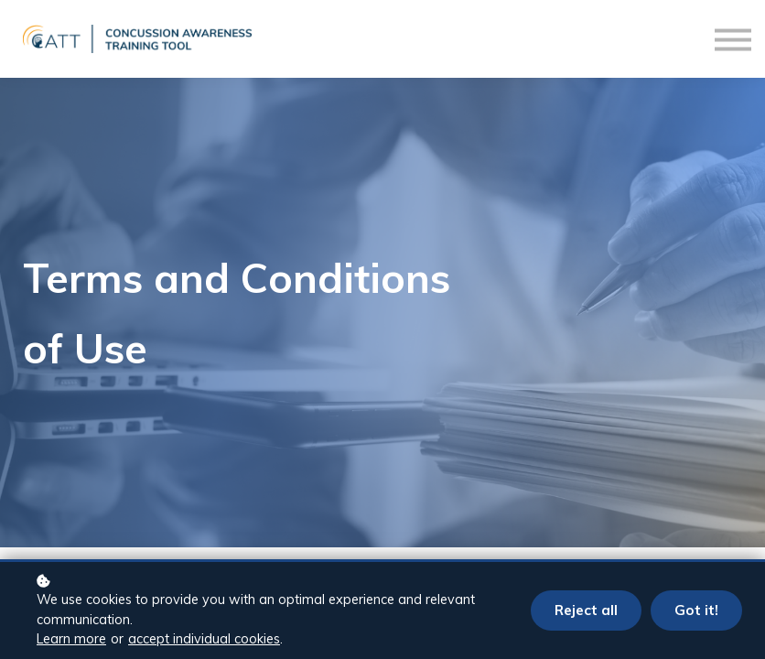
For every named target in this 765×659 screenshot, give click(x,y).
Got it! (696, 610)
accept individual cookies (204, 639)
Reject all (586, 610)
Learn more (71, 639)
